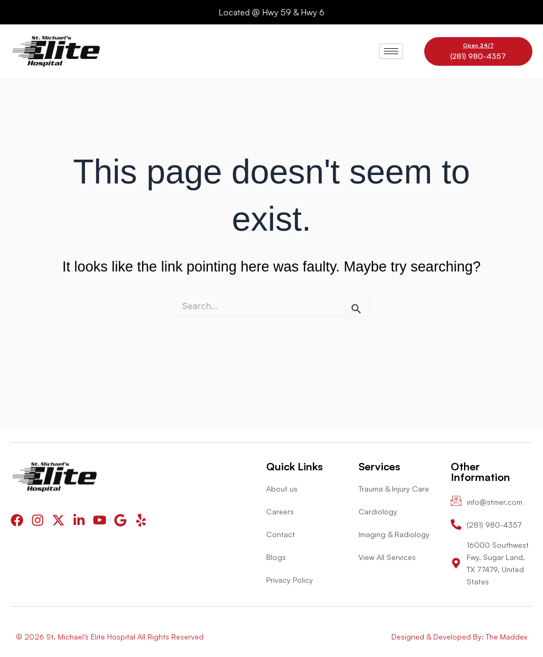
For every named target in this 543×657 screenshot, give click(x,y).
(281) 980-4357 (478, 55)
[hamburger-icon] (391, 51)
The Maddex (506, 636)
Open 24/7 (478, 45)
